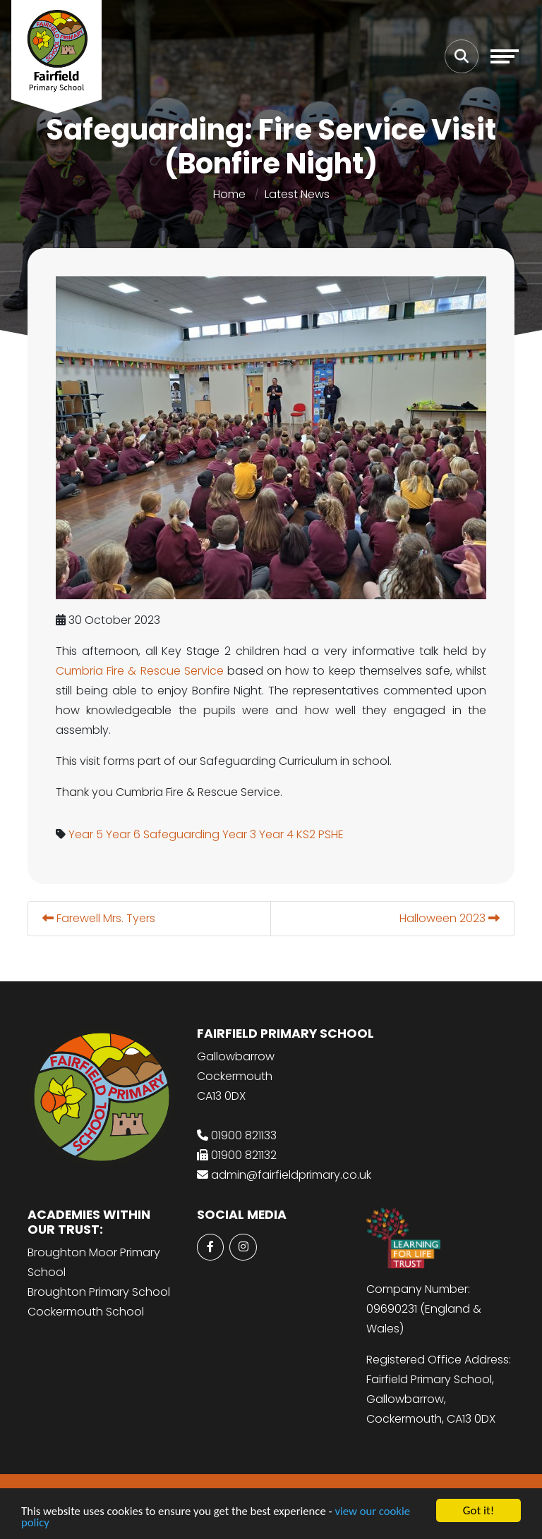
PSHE (331, 834)
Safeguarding (181, 834)
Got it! (478, 1510)
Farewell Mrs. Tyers (98, 918)
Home (229, 194)
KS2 (305, 834)
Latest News (297, 194)
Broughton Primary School (99, 1292)
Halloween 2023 (449, 918)
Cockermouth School (86, 1312)
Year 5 (85, 834)
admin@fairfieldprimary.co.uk (291, 1175)
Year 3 (239, 834)
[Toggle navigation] (504, 56)
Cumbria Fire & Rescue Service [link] (140, 671)
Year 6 (123, 834)
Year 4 (276, 834)
